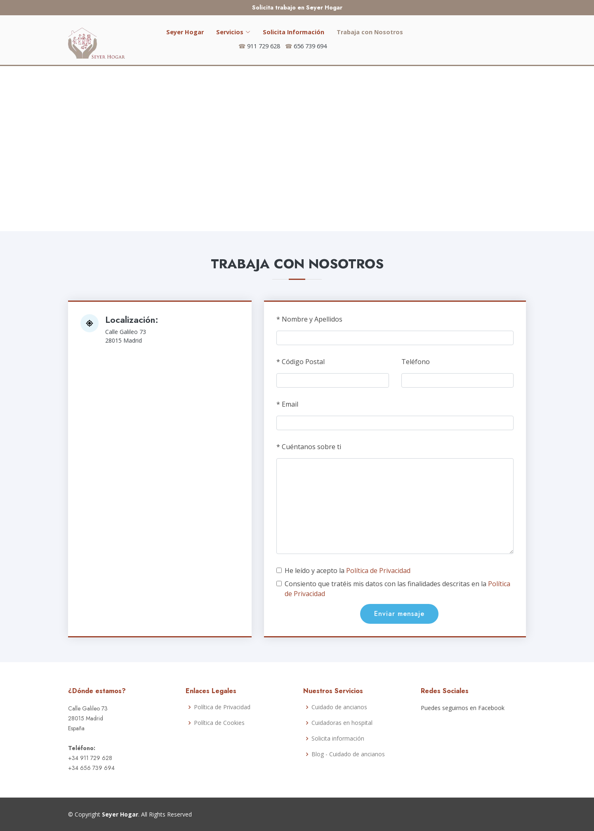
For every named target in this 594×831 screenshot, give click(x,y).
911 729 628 (263, 46)
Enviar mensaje (399, 613)
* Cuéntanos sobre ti (308, 446)
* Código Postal (300, 361)
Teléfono (415, 361)
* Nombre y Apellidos (309, 319)
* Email (287, 404)
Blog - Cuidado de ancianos (348, 754)
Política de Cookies (219, 723)
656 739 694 (310, 46)
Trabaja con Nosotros (370, 32)
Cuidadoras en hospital (341, 723)
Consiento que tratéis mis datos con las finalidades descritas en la (397, 588)
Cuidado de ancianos (339, 707)
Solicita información (337, 738)
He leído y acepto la (347, 570)
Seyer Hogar (185, 32)
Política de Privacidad (378, 570)
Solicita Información (293, 32)
